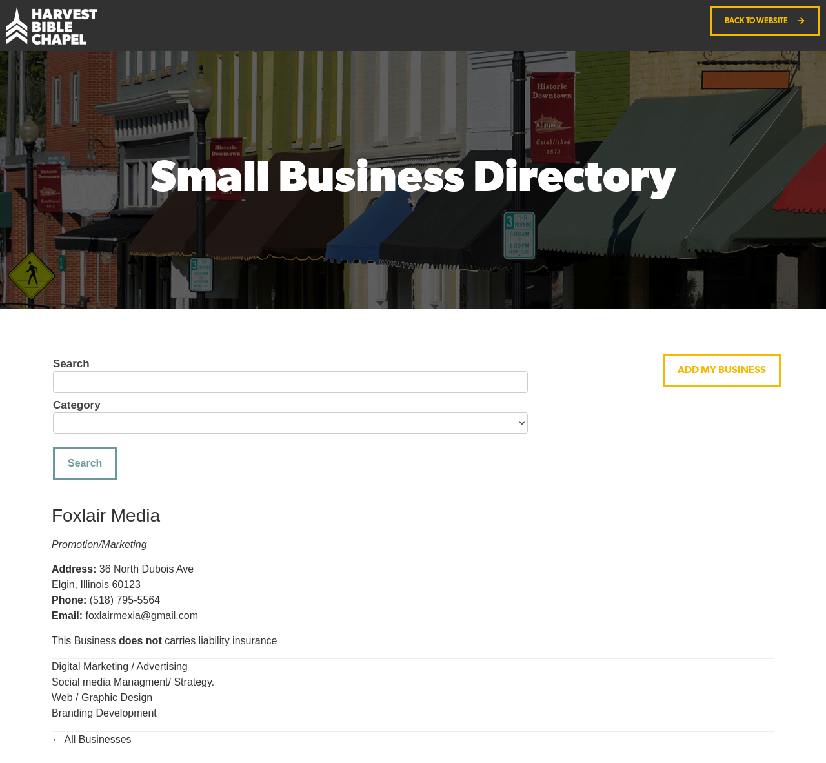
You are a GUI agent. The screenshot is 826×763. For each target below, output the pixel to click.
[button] (722, 370)
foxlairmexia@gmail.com (141, 615)
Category (77, 405)
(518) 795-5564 (125, 600)
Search (71, 364)
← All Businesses (92, 739)
